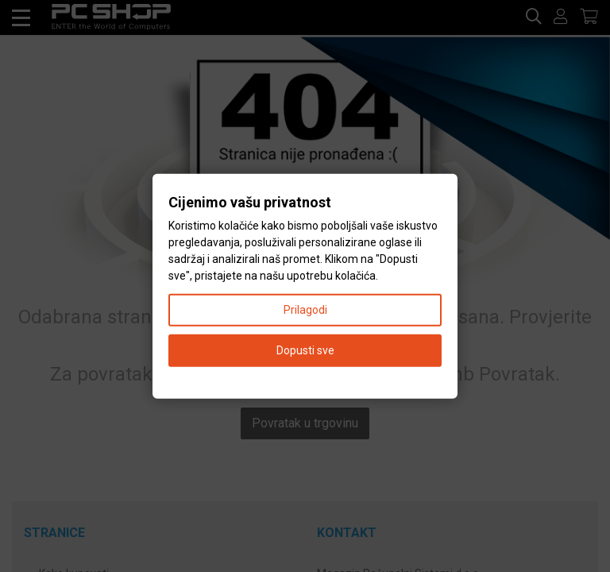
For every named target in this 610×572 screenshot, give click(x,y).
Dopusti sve (305, 349)
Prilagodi (305, 309)
